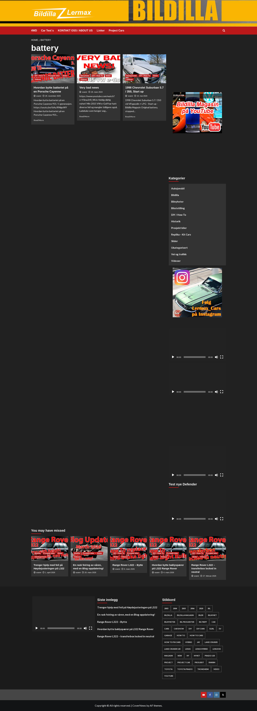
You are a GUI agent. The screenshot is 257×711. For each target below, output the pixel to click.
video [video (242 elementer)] (216, 669)
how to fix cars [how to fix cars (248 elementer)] (172, 642)
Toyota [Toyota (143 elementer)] (168, 669)
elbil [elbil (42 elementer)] (212, 629)
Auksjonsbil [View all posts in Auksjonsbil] (131, 76)
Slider (174, 241)
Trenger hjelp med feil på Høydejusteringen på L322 (127, 607)
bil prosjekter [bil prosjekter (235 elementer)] (187, 622)
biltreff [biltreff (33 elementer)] (203, 622)
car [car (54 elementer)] (213, 622)
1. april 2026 (50, 572)
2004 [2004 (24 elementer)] (175, 608)
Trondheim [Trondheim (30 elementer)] (203, 669)
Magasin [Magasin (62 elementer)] (168, 656)
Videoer (176, 260)
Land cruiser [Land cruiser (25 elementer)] (211, 642)
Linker (101, 30)
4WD (34, 30)
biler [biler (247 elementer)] (201, 615)
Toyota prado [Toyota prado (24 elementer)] (185, 669)
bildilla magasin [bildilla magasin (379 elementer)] (185, 615)
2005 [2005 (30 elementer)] (184, 608)
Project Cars (116, 30)
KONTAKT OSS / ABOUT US (75, 30)
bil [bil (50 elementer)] (209, 608)
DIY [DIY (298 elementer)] (190, 629)
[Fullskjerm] (221, 357)
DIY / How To (178, 214)
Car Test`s (47, 30)
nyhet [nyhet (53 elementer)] (197, 656)
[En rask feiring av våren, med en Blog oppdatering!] (89, 548)
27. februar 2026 (209, 576)
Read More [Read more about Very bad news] (84, 116)
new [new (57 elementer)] (180, 656)
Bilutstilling (178, 208)
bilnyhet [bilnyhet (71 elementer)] (212, 615)
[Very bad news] (98, 68)
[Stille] (216, 357)
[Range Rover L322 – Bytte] (128, 548)
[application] (197, 344)
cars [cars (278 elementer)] (166, 629)
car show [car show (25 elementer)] (179, 629)
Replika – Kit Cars (181, 234)
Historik (175, 221)
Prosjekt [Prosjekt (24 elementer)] (199, 662)
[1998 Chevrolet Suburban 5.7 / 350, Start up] (144, 68)
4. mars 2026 (169, 572)
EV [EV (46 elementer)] (220, 629)
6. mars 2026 (129, 569)
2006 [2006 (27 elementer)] (192, 608)
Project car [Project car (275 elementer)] (183, 662)
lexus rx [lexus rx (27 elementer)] (217, 649)
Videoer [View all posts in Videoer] (38, 79)
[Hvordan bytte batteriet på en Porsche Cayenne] (53, 68)
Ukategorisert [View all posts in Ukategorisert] (40, 557)
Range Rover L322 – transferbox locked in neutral (203, 568)
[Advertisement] (197, 67)
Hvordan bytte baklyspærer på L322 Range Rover (125, 629)
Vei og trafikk (179, 254)
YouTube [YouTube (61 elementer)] (168, 676)
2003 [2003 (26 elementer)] (166, 608)
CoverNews (139, 705)
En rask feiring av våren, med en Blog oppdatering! (126, 614)
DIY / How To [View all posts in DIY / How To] (40, 76)
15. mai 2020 (142, 96)
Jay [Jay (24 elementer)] (198, 642)
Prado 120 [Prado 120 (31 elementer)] (210, 656)
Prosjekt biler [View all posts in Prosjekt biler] (54, 76)
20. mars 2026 (90, 572)
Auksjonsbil (178, 188)
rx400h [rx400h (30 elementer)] (212, 662)
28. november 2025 (53, 96)
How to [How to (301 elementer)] (181, 635)
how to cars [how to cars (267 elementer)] (196, 635)
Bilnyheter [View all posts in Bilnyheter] (84, 76)
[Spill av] (173, 357)
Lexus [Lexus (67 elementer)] (188, 649)
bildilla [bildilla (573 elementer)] (168, 615)
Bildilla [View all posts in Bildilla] (38, 553)
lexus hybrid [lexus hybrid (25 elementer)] (201, 649)
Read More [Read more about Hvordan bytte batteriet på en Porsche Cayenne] (39, 120)
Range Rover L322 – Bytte (128, 565)
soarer (38, 96)
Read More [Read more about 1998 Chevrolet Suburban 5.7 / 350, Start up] (130, 116)
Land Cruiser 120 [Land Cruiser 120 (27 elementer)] (172, 649)
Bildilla (175, 195)
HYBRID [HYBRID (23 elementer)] (188, 642)
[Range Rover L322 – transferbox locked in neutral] (207, 548)
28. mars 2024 (97, 92)
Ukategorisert (179, 247)
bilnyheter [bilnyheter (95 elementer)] (169, 622)
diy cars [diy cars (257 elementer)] (201, 629)
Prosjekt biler (179, 227)
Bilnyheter (177, 201)
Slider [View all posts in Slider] (65, 76)
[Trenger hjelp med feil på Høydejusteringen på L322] (49, 548)
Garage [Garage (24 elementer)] (168, 635)
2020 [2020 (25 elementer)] (201, 608)
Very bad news (89, 87)
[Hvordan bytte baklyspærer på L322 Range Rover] (168, 548)
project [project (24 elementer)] (168, 662)
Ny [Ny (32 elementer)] (188, 656)
